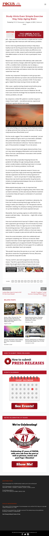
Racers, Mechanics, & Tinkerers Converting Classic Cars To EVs (34, 340)
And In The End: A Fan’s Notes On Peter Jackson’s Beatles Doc (13, 341)
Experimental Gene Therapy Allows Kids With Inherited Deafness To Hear (34, 319)
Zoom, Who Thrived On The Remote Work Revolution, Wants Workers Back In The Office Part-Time (12, 319)
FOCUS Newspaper (19, 22)
